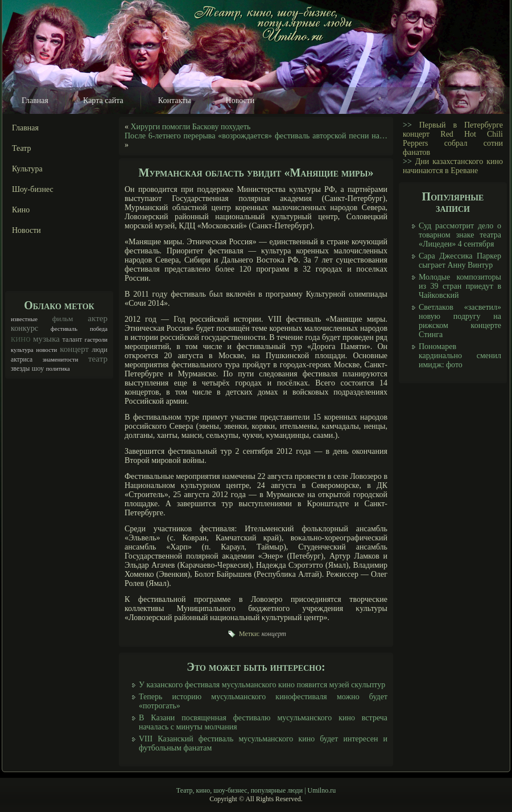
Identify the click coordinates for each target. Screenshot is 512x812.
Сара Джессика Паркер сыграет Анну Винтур (460, 260)
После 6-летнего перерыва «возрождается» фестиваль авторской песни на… (256, 136)
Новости (240, 100)
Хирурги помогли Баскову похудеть (191, 126)
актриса (21, 359)
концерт (74, 349)
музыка (46, 338)
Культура (27, 169)
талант (72, 339)
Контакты (174, 100)
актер (98, 318)
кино (21, 338)
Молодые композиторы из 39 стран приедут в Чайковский (460, 286)
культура (22, 350)
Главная (35, 100)
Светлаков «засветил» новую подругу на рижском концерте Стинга (460, 321)
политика (58, 369)
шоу (38, 368)
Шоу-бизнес (32, 189)
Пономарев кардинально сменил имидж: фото (460, 355)
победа (99, 329)
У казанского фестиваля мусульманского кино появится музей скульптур (262, 684)
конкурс (24, 328)
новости (46, 350)
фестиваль (64, 329)
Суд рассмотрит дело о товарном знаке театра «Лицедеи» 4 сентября (460, 235)
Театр (21, 148)
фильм (62, 318)
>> (407, 125)
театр (98, 358)
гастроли (96, 340)
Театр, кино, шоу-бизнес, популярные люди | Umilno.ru (256, 790)
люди (100, 350)
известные (24, 319)
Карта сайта (103, 100)
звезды (20, 368)
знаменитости (61, 359)
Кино (21, 210)
